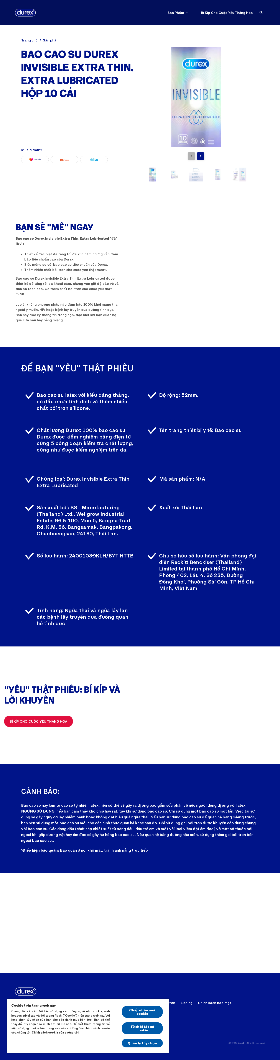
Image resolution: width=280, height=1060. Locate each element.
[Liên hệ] (187, 1003)
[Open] (261, 12)
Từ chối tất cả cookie (142, 1028)
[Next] (200, 156)
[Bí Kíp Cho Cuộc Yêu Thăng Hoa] (227, 12)
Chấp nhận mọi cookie (142, 1011)
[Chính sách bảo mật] (214, 1003)
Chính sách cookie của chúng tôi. (56, 1032)
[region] (88, 1026)
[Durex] (25, 12)
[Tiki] (94, 159)
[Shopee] (64, 159)
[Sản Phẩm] (176, 12)
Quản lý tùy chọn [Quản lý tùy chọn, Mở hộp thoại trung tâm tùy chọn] (142, 1043)
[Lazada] (35, 159)
